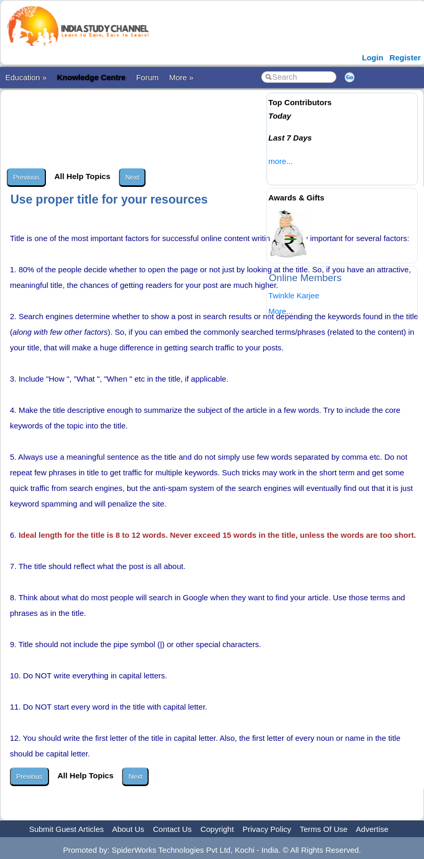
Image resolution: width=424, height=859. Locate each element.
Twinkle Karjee (294, 295)
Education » (25, 77)
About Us (128, 829)
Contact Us (172, 829)
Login (372, 57)
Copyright (217, 829)
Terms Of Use (324, 829)
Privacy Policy (267, 829)
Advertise (372, 829)
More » (181, 77)
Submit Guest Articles (66, 829)
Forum (147, 77)
